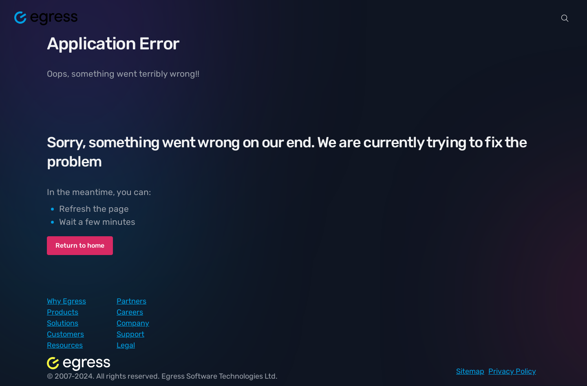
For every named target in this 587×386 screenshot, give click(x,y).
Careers (130, 312)
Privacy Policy (512, 371)
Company (133, 323)
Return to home (79, 245)
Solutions (62, 323)
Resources (65, 345)
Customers (65, 334)
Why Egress (66, 301)
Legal (126, 345)
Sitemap (470, 371)
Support (130, 334)
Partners (131, 301)
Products (62, 312)
